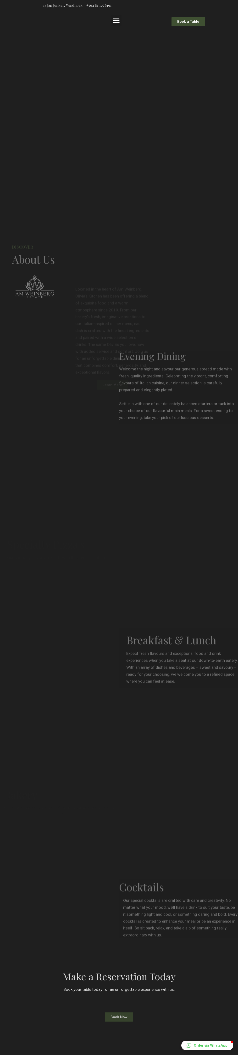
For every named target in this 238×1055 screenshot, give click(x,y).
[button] (116, 20)
